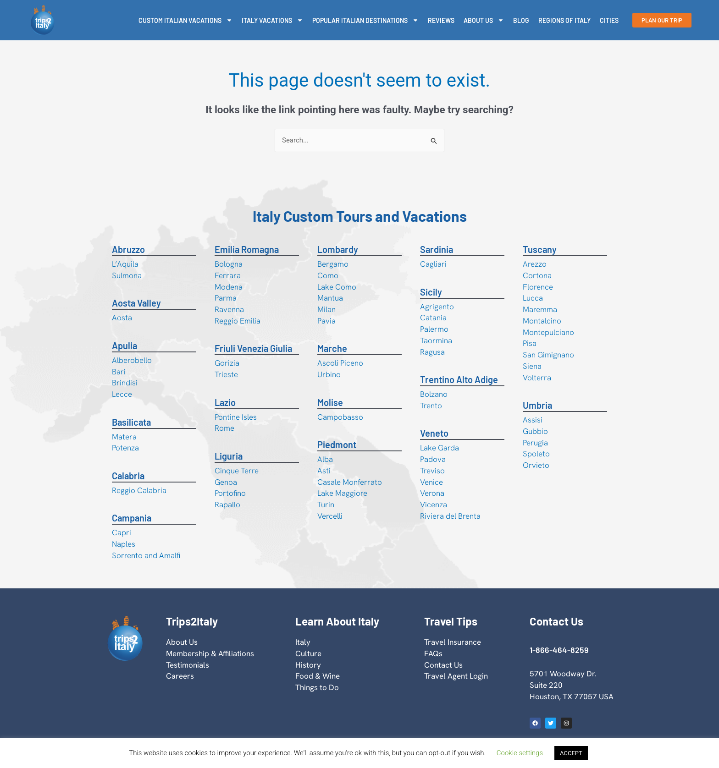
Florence (538, 287)
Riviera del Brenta (450, 516)
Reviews (441, 20)
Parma (226, 298)
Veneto (434, 433)
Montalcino (542, 321)
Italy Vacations (272, 20)
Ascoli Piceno (340, 363)
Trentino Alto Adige (459, 379)
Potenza (125, 448)
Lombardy (337, 249)
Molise (330, 402)
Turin (325, 504)
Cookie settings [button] (520, 753)
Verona (432, 493)
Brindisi (125, 383)
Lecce (122, 394)
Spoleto (536, 454)
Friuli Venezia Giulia (253, 348)
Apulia (124, 345)
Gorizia (227, 363)
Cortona (537, 275)
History (308, 665)
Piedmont (336, 444)
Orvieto (536, 465)
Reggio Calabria (139, 490)
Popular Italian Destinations (365, 20)
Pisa (529, 343)
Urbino (329, 374)
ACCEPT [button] (571, 753)
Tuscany (540, 249)
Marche (332, 348)
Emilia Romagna (247, 249)
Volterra (537, 378)
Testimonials (187, 665)
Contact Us (443, 665)
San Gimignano (548, 355)
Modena (229, 287)
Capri (121, 532)
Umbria (537, 405)
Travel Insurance (452, 642)
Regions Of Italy (564, 20)
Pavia (326, 321)
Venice (431, 482)
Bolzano (434, 394)
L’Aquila (125, 264)
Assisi (532, 420)
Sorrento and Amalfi (146, 555)
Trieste (226, 374)
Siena (532, 366)
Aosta (122, 318)
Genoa (226, 482)
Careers (180, 676)
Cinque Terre (237, 471)
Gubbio (535, 431)
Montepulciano (548, 332)
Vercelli (330, 516)
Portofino (230, 493)
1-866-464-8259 (559, 650)
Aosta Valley (136, 302)
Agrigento (437, 307)
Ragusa (432, 352)
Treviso (432, 471)
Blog (521, 20)
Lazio (225, 402)
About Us (484, 20)
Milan (326, 309)
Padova (433, 459)
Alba (325, 459)
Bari (119, 372)
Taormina (436, 340)
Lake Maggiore (342, 493)
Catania (433, 318)
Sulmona (127, 275)
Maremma (540, 309)
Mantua (330, 298)
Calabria (128, 475)
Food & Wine (317, 676)
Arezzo (535, 264)
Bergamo (332, 264)
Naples (123, 544)
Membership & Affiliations (210, 653)
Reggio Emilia (237, 321)
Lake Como (336, 287)
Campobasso (340, 417)
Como (327, 275)
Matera (124, 437)
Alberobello (132, 360)
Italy (302, 642)
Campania (131, 517)
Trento (431, 405)
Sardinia (436, 249)
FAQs (433, 653)
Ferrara (228, 275)
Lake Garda (439, 448)
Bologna (229, 264)
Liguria (229, 455)
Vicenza (433, 504)
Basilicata (131, 422)
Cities (609, 20)
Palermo (434, 329)
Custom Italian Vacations (185, 20)
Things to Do (317, 687)
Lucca (533, 298)
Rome (224, 428)
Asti (324, 471)
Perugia (535, 443)
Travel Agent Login (456, 676)
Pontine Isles (236, 417)
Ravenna (229, 309)
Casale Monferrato (349, 482)
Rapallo (227, 504)
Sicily (431, 291)
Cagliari (433, 264)
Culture (308, 653)
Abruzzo (128, 249)
